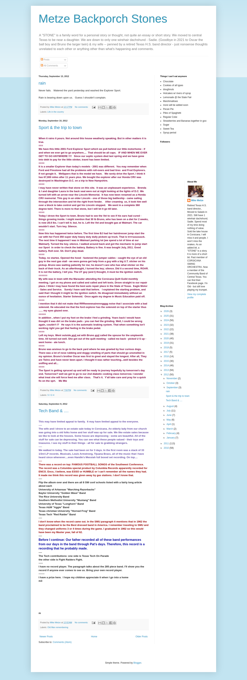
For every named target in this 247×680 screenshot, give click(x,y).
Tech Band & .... (54, 410)
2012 (167, 374)
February (171, 433)
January (171, 437)
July (169, 410)
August (170, 406)
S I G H (50, 395)
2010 (167, 448)
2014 (167, 365)
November (172, 378)
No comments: (82, 107)
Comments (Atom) (62, 642)
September (172, 387)
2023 (167, 325)
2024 (167, 320)
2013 (167, 370)
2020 (167, 338)
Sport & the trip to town (60, 127)
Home (94, 636)
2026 (167, 311)
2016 (167, 356)
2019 (167, 343)
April (169, 424)
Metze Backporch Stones (103, 18)
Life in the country (55, 112)
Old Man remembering (57, 627)
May (169, 419)
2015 (167, 361)
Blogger (137, 662)
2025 (167, 316)
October (171, 383)
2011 (167, 443)
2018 (167, 347)
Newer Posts (46, 636)
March (170, 428)
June (169, 415)
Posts (45, 59)
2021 (167, 333)
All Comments (49, 65)
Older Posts (141, 636)
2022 (167, 329)
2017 (167, 352)
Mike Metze (197, 200)
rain (42, 83)
